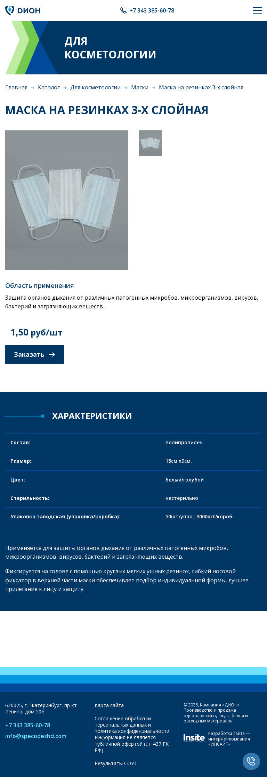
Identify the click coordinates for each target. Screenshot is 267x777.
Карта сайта (109, 705)
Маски (139, 87)
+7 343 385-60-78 (151, 10)
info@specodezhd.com (35, 736)
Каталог (49, 87)
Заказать (34, 354)
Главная (16, 87)
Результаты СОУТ (116, 763)
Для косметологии (95, 87)
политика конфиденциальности (132, 731)
